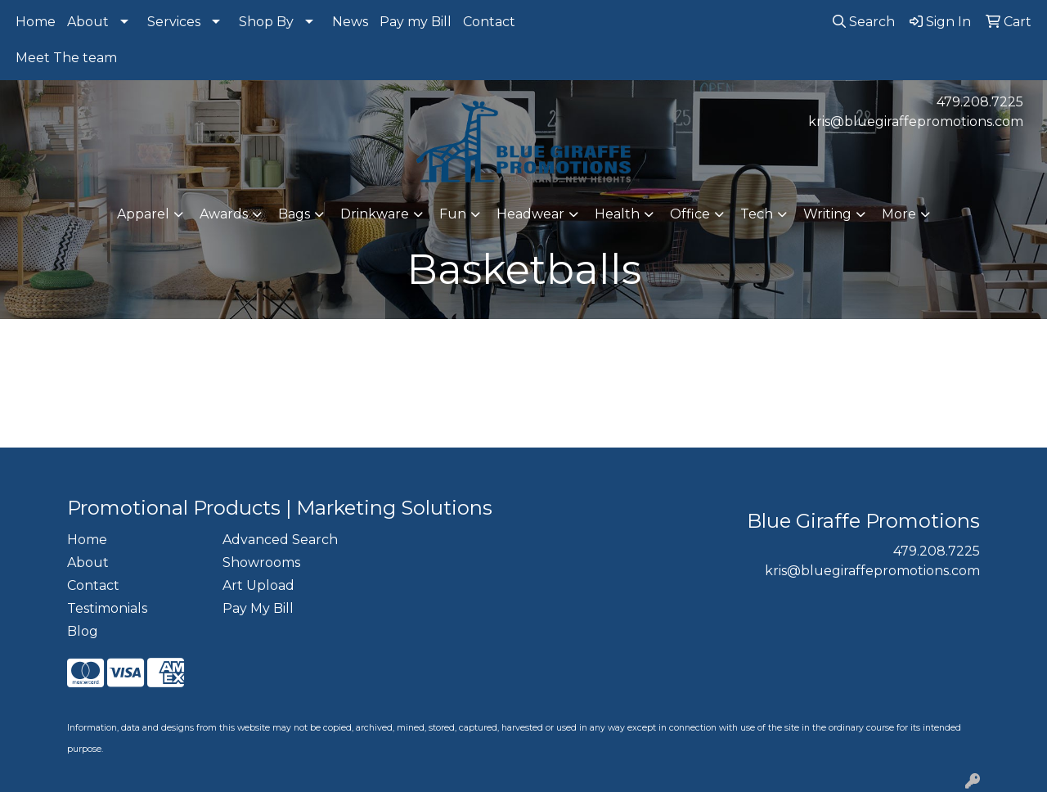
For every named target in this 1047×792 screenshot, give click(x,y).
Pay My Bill (258, 608)
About (88, 21)
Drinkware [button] (374, 214)
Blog (82, 631)
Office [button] (690, 214)
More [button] (899, 214)
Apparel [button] (143, 214)
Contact (489, 21)
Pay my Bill (416, 21)
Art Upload (258, 585)
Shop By (266, 21)
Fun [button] (452, 214)
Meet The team (66, 57)
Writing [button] (827, 214)
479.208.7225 (980, 102)
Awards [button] (224, 214)
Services (173, 21)
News (350, 21)
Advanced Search (280, 539)
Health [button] (617, 214)
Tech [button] (756, 214)
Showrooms (261, 562)
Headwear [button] (530, 214)
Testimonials (107, 608)
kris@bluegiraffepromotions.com (915, 121)
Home (36, 21)
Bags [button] (294, 214)
